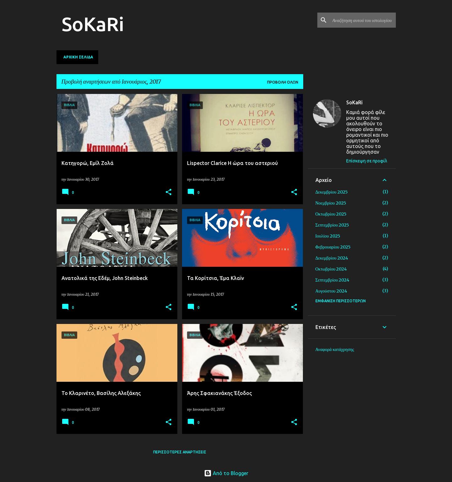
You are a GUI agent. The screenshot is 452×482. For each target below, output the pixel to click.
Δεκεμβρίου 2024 (331, 258)
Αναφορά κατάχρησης (334, 349)
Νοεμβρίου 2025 (330, 203)
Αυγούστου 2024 (331, 291)
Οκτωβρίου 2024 (331, 269)
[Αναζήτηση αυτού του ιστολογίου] (363, 20)
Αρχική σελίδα (78, 57)
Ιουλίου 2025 (327, 236)
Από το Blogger (226, 473)
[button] (168, 192)
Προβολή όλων (282, 82)
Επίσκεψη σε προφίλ (366, 160)
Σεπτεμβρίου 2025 (332, 225)
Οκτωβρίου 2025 (331, 214)
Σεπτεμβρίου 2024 (332, 280)
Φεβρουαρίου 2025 (333, 247)
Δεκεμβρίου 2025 (331, 192)
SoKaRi (93, 24)
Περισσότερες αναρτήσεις (179, 452)
